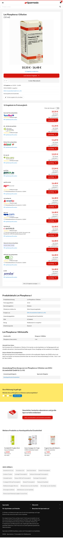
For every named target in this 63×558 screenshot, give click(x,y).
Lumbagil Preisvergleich (21, 474)
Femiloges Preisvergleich (39, 478)
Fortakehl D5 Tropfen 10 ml (12, 448)
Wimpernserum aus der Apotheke (29, 485)
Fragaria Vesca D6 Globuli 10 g (52, 448)
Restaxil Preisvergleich (29, 482)
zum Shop (52, 120)
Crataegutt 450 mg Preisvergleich (11, 482)
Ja (5, 395)
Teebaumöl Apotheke (42, 482)
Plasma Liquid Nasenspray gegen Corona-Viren (15, 493)
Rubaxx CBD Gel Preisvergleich (23, 478)
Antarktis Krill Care (8, 470)
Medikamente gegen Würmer (10, 485)
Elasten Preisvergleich (44, 470)
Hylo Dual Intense (31, 470)
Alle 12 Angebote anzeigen (31, 283)
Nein (10, 395)
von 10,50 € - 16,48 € (12, 85)
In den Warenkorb (34, 81)
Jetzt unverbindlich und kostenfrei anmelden (37, 417)
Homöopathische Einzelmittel (11, 377)
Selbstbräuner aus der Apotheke (25, 489)
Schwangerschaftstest (8, 489)
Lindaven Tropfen (7, 474)
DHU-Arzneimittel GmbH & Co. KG (13, 90)
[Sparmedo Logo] (31, 3)
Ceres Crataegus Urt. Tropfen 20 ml (32, 448)
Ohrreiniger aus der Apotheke (48, 485)
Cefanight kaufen (7, 478)
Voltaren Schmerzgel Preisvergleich (39, 474)
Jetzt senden (17, 395)
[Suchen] (59, 7)
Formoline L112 (20, 470)
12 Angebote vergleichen (31, 71)
